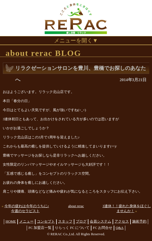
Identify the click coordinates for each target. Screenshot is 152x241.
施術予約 (139, 221)
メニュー (26, 221)
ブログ (81, 221)
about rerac (76, 206)
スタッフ (65, 221)
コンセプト (46, 221)
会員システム (100, 221)
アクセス (122, 221)
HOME (11, 221)
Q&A (119, 228)
